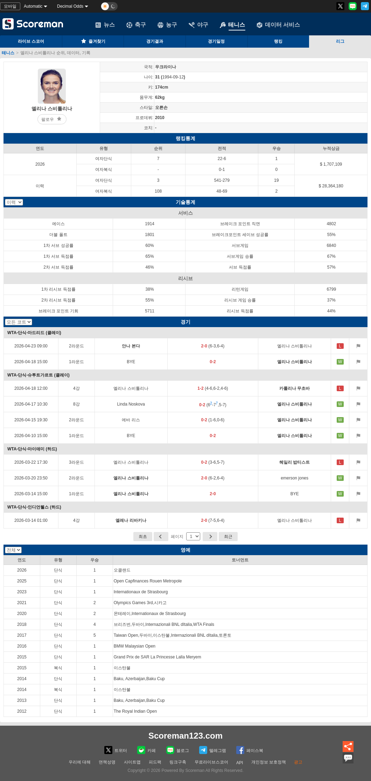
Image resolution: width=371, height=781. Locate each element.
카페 (146, 750)
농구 (167, 25)
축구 (136, 25)
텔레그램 (212, 750)
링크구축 (177, 762)
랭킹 (278, 41)
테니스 (232, 25)
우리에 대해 (80, 762)
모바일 (10, 6)
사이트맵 (132, 762)
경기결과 (154, 41)
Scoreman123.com (185, 735)
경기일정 (216, 41)
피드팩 (155, 762)
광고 (298, 762)
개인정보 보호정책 (268, 762)
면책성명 (107, 762)
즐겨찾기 (92, 40)
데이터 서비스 (278, 25)
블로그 (177, 750)
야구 (198, 25)
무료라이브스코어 (211, 762)
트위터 (115, 750)
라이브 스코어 (31, 41)
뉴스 (105, 25)
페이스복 (249, 750)
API (239, 762)
